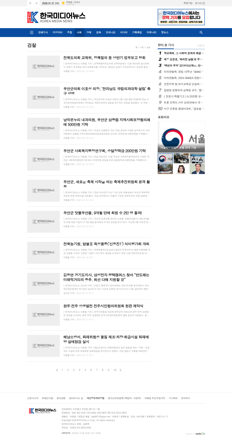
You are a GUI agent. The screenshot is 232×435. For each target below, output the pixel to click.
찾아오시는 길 (76, 398)
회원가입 (187, 3)
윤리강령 (61, 398)
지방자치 (57, 32)
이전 (57, 370)
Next (200, 137)
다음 (120, 370)
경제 (88, 32)
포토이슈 (163, 117)
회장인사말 (47, 398)
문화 (98, 32)
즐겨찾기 (37, 3)
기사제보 (173, 398)
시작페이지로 (30, 3)
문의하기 (185, 398)
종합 (69, 32)
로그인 (198, 3)
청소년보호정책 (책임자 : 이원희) (124, 398)
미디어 (123, 32)
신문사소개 (32, 398)
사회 (79, 32)
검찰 (148, 47)
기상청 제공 (70, 4)
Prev (162, 137)
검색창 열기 (201, 32)
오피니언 (110, 32)
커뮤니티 (151, 32)
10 (114, 370)
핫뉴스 (164, 32)
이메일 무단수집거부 (154, 398)
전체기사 (43, 32)
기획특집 (137, 32)
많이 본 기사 (166, 45)
